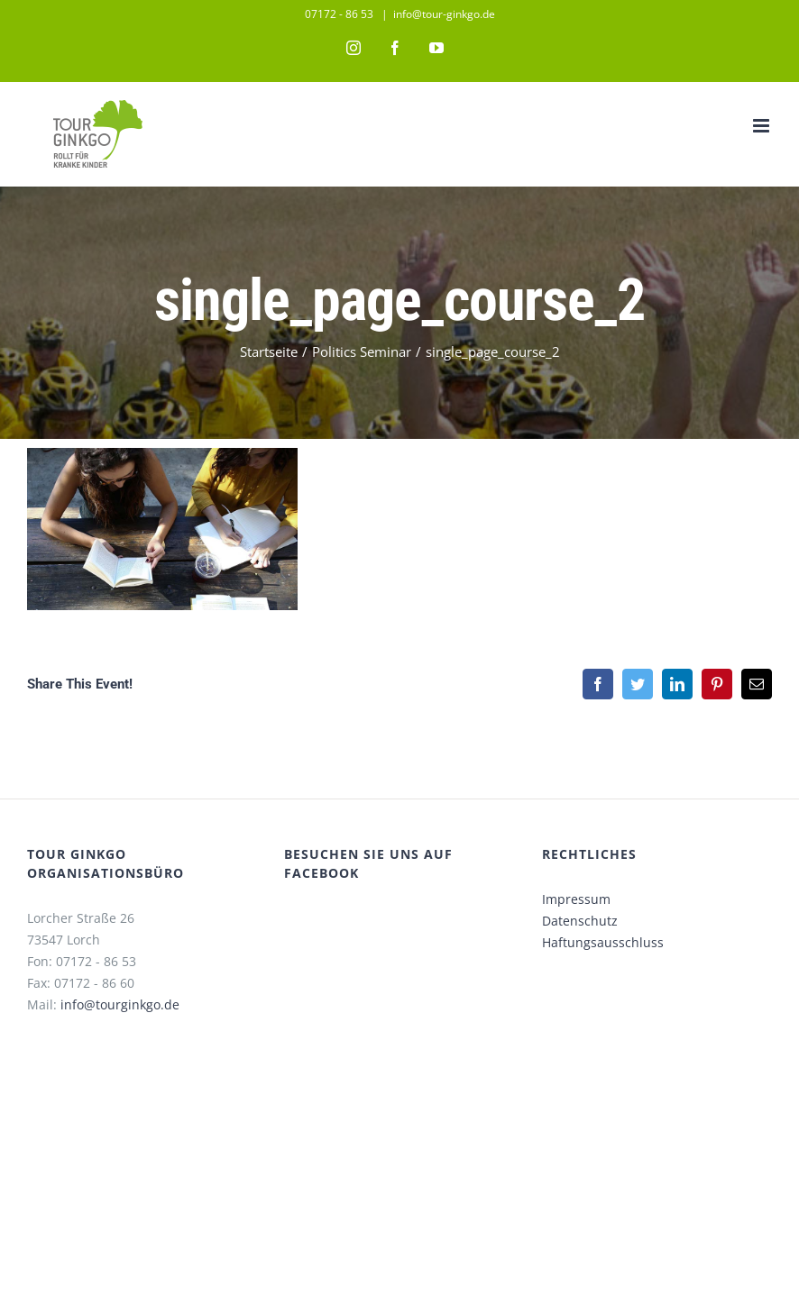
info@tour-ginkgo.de (444, 14)
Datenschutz (580, 920)
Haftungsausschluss (603, 942)
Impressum (576, 899)
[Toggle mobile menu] (762, 125)
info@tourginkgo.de (119, 1004)
